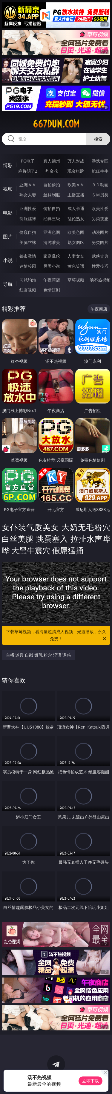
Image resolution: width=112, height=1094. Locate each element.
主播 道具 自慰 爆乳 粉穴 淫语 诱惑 (38, 655)
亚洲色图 (51, 232)
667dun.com (56, 124)
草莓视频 (75, 280)
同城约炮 (27, 280)
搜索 (98, 139)
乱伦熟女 (75, 218)
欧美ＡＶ (75, 184)
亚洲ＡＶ (27, 184)
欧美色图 (75, 232)
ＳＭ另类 (100, 195)
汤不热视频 (100, 280)
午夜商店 (51, 280)
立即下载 (90, 1081)
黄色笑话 (75, 266)
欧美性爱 (100, 208)
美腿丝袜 (27, 242)
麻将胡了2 (27, 171)
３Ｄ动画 (100, 184)
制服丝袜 (27, 218)
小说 (8, 260)
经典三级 (51, 218)
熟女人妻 (27, 195)
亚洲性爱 (27, 208)
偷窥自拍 (27, 232)
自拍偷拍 (51, 184)
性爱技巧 (100, 266)
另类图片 (100, 242)
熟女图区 (75, 242)
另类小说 (51, 266)
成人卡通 (75, 208)
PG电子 (28, 161)
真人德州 (51, 161)
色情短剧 (51, 290)
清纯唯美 (51, 242)
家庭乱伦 (51, 256)
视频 (8, 189)
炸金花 (51, 171)
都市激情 (27, 256)
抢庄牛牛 (100, 171)
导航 (8, 284)
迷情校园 (27, 266)
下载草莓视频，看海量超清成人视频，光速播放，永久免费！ (57, 635)
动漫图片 (100, 232)
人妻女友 (75, 256)
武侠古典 (100, 256)
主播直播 (75, 195)
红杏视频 (27, 290)
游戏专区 (100, 161)
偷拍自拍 (51, 208)
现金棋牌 (75, 171)
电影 (8, 212)
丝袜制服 (51, 195)
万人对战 (75, 161)
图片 (8, 236)
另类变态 (100, 218)
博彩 (8, 165)
